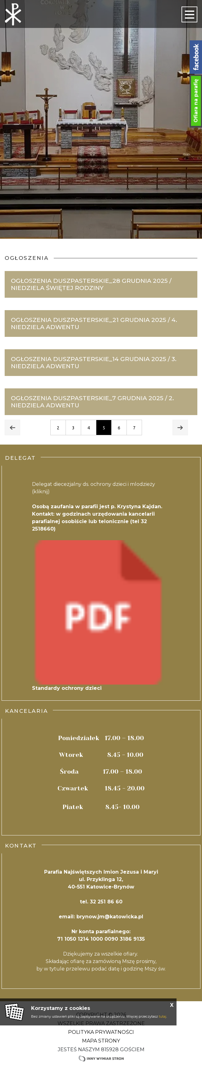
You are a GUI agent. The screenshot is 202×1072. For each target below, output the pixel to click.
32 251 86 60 (106, 902)
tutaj (162, 1016)
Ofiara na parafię (196, 101)
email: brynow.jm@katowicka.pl (101, 917)
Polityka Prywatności (101, 1032)
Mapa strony (101, 1041)
